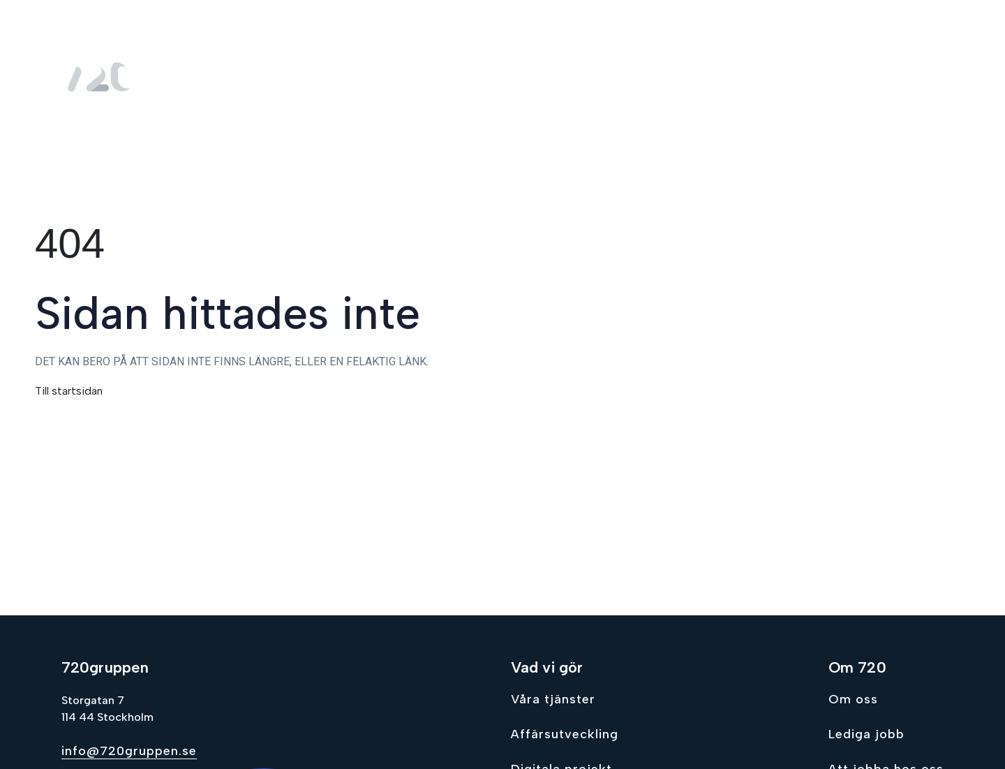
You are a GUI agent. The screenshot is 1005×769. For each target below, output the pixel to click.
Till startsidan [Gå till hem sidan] (69, 390)
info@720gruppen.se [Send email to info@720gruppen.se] (129, 751)
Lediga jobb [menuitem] (831, 77)
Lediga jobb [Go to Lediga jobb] (866, 734)
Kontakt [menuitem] (914, 77)
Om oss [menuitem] (737, 77)
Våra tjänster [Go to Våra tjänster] (553, 699)
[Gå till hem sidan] (103, 76)
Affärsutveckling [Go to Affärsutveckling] (564, 734)
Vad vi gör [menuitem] (637, 77)
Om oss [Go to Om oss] (853, 699)
